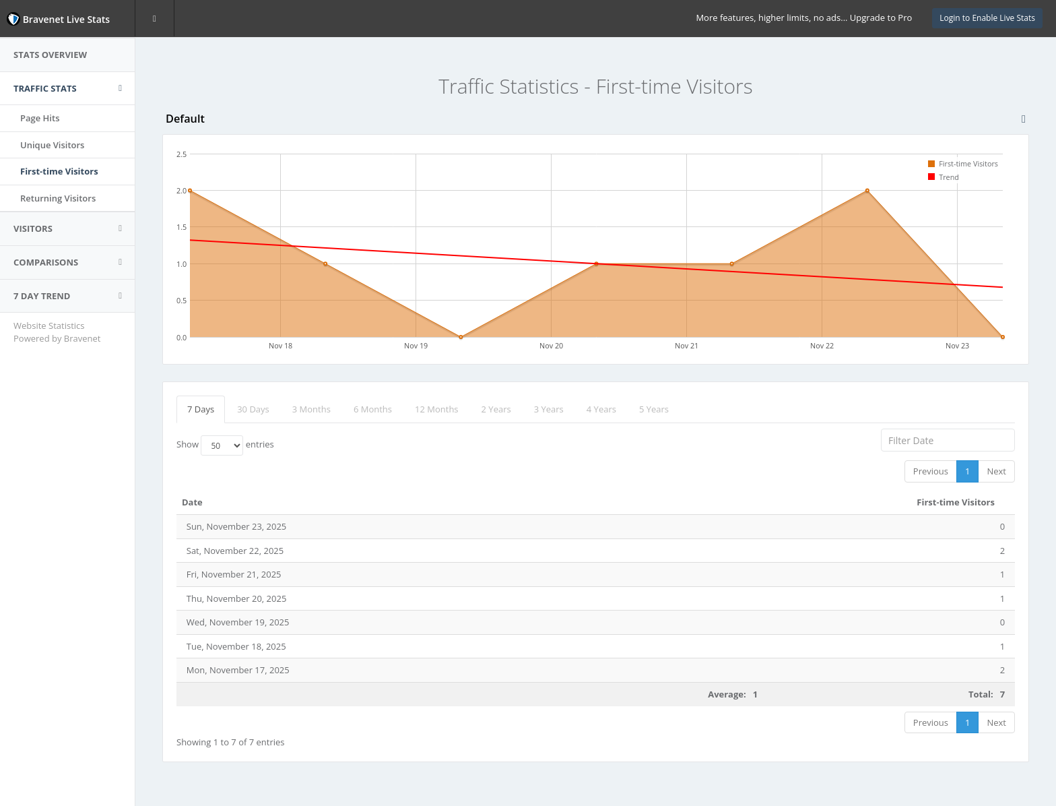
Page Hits (39, 118)
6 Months (373, 409)
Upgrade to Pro (881, 17)
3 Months (311, 409)
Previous (930, 471)
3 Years (549, 409)
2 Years (496, 409)
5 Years (654, 409)
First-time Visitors (59, 171)
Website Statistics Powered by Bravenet (56, 331)
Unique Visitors (52, 145)
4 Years (601, 409)
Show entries (225, 445)
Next (996, 471)
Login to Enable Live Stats (987, 18)
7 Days (200, 409)
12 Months (437, 409)
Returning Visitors (58, 198)
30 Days (253, 409)
